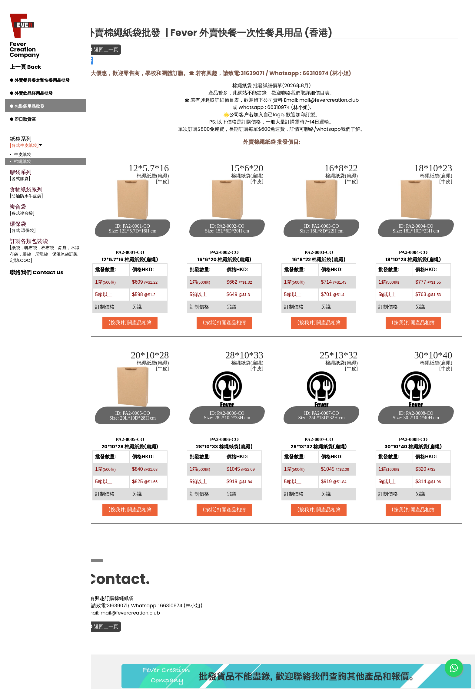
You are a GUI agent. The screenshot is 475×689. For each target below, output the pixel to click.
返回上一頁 (126, 49)
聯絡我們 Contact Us (36, 272)
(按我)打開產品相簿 (149, 318)
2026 (301, 85)
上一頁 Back (25, 67)
